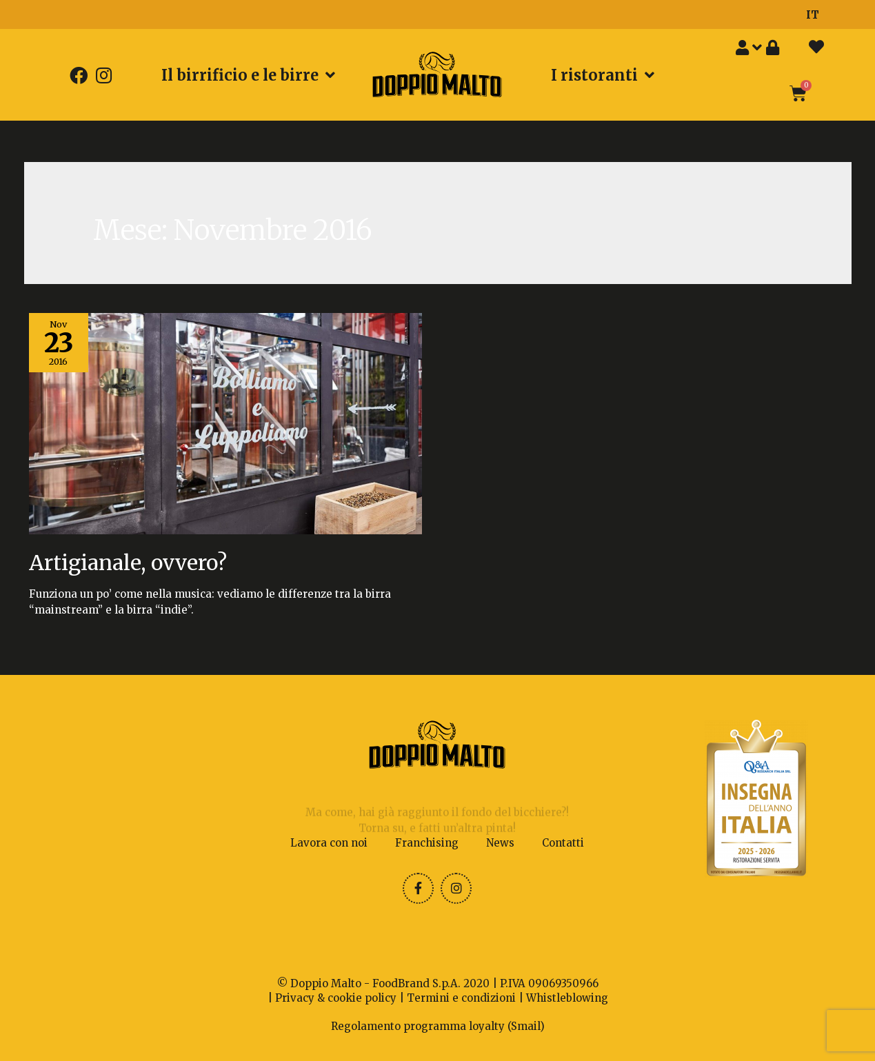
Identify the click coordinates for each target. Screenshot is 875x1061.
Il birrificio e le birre (248, 75)
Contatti (563, 842)
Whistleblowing (567, 997)
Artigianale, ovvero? (128, 562)
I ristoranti (602, 75)
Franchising (427, 842)
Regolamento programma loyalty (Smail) (438, 1026)
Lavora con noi (329, 842)
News (500, 842)
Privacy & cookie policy (335, 997)
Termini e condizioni (461, 997)
